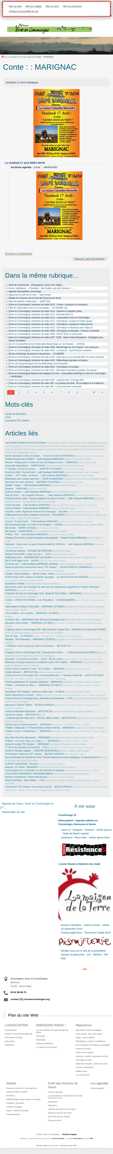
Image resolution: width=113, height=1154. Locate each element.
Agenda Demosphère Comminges (25, 291)
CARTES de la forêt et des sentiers (62, 1109)
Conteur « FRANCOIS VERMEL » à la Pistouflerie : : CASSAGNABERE (39, 600)
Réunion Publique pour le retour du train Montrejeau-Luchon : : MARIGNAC (41, 462)
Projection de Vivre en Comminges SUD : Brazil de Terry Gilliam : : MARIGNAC (43, 593)
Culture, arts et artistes (85, 1052)
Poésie (23, 610)
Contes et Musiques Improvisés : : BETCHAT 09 (28, 711)
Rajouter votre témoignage (89, 258)
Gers (16, 453)
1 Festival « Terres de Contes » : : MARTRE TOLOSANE (33, 469)
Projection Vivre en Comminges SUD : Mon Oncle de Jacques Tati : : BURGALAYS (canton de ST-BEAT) (55, 629)
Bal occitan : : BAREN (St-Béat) (20, 528)
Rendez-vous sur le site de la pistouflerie (83, 950)
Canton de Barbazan (21, 571)
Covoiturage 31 (67, 815)
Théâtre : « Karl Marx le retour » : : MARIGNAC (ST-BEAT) (33, 685)
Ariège (49, 443)
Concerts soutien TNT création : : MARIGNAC (27, 744)
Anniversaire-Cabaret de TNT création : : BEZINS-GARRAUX (34, 754)
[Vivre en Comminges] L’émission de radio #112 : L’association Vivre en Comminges (49, 317)
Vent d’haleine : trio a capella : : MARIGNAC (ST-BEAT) (32, 613)
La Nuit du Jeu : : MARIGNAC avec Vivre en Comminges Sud (34, 619)
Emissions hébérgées (44, 1043)
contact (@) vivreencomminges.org (30, 999)
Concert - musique (91, 472)
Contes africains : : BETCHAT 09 (21, 672)
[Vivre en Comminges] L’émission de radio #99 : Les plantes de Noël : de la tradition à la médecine (56, 383)
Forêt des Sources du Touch (63, 1085)
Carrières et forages (14, 1107)
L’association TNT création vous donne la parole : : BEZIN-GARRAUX (38, 786)
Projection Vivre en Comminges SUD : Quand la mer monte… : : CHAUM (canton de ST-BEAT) (51, 652)
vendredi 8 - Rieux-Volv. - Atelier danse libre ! (86, 837)
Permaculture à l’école (13, 1038)
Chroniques (40, 1036)
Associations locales (84, 1060)
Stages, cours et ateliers (85, 1038)
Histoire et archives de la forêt (59, 1113)
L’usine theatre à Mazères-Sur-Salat (79, 864)
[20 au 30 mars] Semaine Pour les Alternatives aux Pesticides (38, 363)
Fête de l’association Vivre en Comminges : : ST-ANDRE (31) (38, 308)
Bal (38, 528)
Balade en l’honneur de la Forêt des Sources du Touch (35, 298)
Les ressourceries (83, 1075)
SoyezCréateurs (77, 1138)
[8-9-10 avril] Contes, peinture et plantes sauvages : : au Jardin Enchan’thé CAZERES (46, 577)
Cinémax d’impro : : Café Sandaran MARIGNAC (28, 492)
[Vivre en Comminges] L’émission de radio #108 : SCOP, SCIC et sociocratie (45, 334)
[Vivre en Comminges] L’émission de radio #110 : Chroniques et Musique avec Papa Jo (51, 327)
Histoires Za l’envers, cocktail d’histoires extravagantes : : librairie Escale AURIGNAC (46, 538)
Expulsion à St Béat (14, 583)
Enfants (85, 751)
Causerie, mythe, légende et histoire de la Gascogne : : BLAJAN (36, 511)
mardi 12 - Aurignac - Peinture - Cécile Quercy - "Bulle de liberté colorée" (86, 831)
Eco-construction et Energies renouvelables (93, 1045)
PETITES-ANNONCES (85, 1067)
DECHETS (10, 1096)
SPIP (91, 1138)
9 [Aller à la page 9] (77, 392)
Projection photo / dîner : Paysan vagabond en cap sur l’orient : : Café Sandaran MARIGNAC (50, 498)
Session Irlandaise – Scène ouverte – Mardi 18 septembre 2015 (85, 927)
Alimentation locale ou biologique (89, 1030)
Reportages (40, 1040)
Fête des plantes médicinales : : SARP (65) (29, 301)
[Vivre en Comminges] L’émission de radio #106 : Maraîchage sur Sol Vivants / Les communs (53, 347)
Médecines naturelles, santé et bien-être (91, 1064)
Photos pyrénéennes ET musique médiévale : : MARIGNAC (34, 682)
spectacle (98, 456)
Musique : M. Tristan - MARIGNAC (21, 767)
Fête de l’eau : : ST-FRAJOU (19, 636)
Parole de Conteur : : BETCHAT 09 (22, 714)
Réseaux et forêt (54, 1120)
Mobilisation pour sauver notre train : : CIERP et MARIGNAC (34, 479)
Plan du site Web (23, 1015)
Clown (96, 495)
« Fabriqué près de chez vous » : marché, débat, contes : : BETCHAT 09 (40, 718)
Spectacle (18, 548)
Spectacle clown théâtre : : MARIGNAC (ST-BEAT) (29, 623)
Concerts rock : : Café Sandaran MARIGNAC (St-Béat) (31, 564)
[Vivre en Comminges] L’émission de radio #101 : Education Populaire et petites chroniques (53, 370)
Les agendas (11, 57)
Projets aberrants (13, 1114)
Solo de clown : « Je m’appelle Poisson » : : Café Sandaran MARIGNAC (40, 495)
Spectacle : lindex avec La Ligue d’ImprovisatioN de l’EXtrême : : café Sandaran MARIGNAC (50, 544)
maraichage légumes (27, 453)
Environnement (23, 761)
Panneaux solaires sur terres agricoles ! (22, 1088)
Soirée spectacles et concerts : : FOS (23, 695)
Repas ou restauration (45, 502)
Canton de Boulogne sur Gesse (17, 446)
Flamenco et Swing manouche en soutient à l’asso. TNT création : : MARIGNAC (43, 662)
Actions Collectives (55, 1092)
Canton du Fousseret (95, 449)
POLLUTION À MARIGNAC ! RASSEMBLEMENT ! (29, 773)
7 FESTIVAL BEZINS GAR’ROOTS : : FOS (26, 747)
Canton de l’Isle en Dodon (57, 446)
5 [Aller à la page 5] (44, 392)
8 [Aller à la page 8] (69, 392)
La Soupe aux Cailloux (52, 672)
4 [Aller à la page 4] (35, 392)
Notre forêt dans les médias (59, 1117)
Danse (93, 505)
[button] (89, 15)
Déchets (87, 770)
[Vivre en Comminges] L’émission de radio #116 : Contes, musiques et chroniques (48, 304)
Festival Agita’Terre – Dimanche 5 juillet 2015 (86, 932)
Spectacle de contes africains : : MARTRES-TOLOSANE (32, 482)
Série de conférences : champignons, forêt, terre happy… (36, 285)
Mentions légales (70, 1134)
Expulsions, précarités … (16, 1103)
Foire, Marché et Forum (73, 466)
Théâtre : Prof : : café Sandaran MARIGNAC (26, 534)
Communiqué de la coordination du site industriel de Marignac (35, 770)
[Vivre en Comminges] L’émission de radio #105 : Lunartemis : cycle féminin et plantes (50, 350)
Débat (85, 479)
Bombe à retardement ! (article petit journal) (26, 777)
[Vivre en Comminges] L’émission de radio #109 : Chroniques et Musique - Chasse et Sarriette (54, 331)
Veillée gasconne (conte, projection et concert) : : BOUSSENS (35, 515)
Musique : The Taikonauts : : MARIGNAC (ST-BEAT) (30, 639)
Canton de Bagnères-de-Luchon (93, 443)
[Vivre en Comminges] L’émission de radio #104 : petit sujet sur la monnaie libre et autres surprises (56, 357)
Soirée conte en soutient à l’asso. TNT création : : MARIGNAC (35, 669)
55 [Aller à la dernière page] (94, 392)
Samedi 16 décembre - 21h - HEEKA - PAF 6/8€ (84, 956)
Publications (9, 1045)
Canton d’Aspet (74, 443)
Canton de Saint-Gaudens (33, 449)
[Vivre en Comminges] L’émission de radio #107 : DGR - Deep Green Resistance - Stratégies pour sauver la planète (56, 339)
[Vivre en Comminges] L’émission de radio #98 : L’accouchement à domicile (45, 386)
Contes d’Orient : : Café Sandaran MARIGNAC (27, 508)
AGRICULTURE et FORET (17, 1092)
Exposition (35, 518)
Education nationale (51, 584)
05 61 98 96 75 (18, 992)
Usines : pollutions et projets (17, 1111)
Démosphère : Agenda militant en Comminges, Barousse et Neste (78, 822)
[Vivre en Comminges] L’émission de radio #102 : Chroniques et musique (44, 367)
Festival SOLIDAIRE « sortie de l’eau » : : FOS (27, 554)
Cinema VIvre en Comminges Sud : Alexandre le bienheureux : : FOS (38, 698)
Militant (103, 479)
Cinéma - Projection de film (25, 502)
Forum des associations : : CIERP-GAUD (25, 465)
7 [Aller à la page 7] (60, 392)
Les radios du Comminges (46, 1047)
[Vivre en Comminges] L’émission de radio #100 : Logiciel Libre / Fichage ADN (46, 380)
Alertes (11, 1083)
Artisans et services (83, 1049)
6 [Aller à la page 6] (52, 392)
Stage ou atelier (96, 525)
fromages (8, 453)
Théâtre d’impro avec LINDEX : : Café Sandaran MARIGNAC (34, 459)
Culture (86, 692)
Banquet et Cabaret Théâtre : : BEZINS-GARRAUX (30, 705)
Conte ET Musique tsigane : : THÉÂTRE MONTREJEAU (32, 750)
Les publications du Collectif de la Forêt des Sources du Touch (65, 1097)
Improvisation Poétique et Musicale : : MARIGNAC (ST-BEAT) (35, 606)
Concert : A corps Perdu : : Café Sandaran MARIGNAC (31, 521)
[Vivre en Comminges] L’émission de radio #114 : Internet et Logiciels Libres (45, 311)
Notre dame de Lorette (92, 659)
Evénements (10, 1041)
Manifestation (94, 479)
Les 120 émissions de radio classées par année (52, 1031)
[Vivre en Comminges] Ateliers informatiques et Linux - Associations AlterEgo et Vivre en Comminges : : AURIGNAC (57, 375)
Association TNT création (17, 420)
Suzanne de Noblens (58, 1138)
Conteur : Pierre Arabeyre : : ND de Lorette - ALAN (29, 574)
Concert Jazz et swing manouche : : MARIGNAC (28, 724)
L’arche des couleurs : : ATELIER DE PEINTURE (28, 551)
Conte (8, 417)
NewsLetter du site (13, 812)
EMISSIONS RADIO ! (51, 1025)
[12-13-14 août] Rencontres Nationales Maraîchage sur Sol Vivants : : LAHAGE (47, 344)
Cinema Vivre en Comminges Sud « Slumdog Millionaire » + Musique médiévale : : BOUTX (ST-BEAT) (54, 675)
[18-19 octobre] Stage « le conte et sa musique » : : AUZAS (33, 524)
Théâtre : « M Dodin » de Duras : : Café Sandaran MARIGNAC (36, 475)
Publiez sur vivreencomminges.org (18, 1034)
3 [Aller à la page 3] (27, 392)
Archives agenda (27, 57)
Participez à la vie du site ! (96, 1151)
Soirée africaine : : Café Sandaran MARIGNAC (27, 505)
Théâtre (86, 459)
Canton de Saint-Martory (54, 449)
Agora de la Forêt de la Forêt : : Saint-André (30, 295)
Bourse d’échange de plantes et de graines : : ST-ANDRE (36, 354)
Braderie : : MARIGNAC (16, 488)
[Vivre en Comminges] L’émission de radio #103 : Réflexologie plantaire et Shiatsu (48, 360)
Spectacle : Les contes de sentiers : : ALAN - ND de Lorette (33, 659)
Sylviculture (52, 1105)
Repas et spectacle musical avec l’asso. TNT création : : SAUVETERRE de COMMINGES (48, 567)
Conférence (60, 636)
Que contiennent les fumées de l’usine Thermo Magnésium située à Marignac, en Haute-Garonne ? (53, 757)
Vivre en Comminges (28, 597)
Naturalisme (52, 1102)
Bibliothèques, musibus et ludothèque (90, 1041)
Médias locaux (81, 1071)
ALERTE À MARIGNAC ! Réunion (21, 764)
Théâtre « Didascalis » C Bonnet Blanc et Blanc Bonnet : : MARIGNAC (40, 727)
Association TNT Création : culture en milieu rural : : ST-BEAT (34, 691)
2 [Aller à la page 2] (19, 392)
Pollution (33, 761)
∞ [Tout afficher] (102, 392)
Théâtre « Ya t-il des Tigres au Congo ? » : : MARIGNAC (32, 741)
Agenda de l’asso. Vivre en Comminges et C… (27, 805)
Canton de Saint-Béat (15, 414)
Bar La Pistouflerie (83, 600)
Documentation (11, 1030)
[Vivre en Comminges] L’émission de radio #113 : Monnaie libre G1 (41, 314)
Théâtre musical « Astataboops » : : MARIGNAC (28, 731)
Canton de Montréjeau (77, 446)
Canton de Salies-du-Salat (75, 449)
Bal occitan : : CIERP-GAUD (19, 531)
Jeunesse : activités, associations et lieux (92, 1056)
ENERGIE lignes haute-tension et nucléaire (23, 1099)
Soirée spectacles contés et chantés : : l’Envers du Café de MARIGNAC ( (40, 456)
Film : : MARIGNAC (27, 737)
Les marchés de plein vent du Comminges (25, 442)
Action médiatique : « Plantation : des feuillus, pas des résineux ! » (41, 288)
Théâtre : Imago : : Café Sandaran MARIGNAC (28, 485)
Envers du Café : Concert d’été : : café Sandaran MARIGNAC (34, 472)
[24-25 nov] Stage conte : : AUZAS (21, 560)
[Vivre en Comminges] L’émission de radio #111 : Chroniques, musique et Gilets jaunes (51, 321)
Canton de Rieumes (95, 446)
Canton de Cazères (38, 446)
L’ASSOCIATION (16, 1025)
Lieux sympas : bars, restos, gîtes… (90, 1034)
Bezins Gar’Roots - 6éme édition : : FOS (24, 780)
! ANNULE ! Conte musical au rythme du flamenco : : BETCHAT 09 (37, 646)
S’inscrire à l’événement (18, 253)
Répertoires (84, 1025)
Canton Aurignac (59, 443)
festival (72, 554)
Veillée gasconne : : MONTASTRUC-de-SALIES (28, 557)
